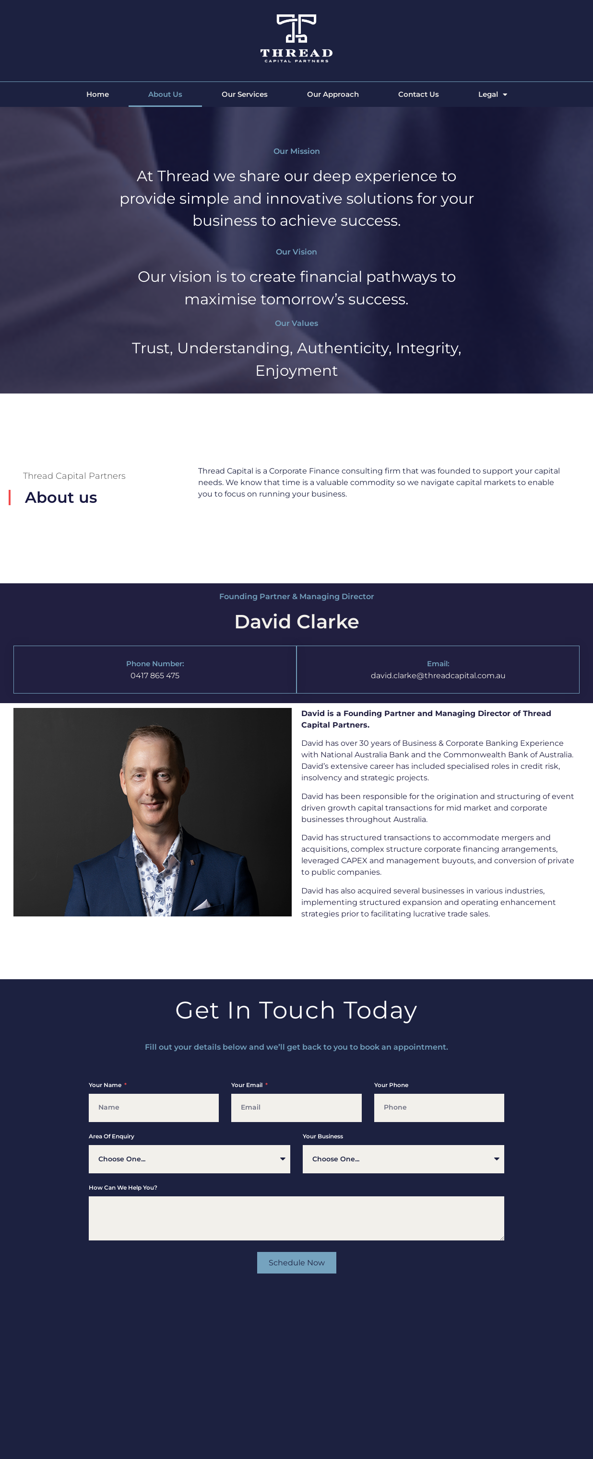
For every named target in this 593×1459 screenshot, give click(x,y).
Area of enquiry (111, 1137)
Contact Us (418, 94)
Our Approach (333, 94)
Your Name (106, 1085)
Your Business (323, 1137)
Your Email (247, 1085)
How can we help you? (123, 1188)
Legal (492, 94)
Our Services (245, 94)
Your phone (391, 1085)
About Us (165, 94)
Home (97, 94)
